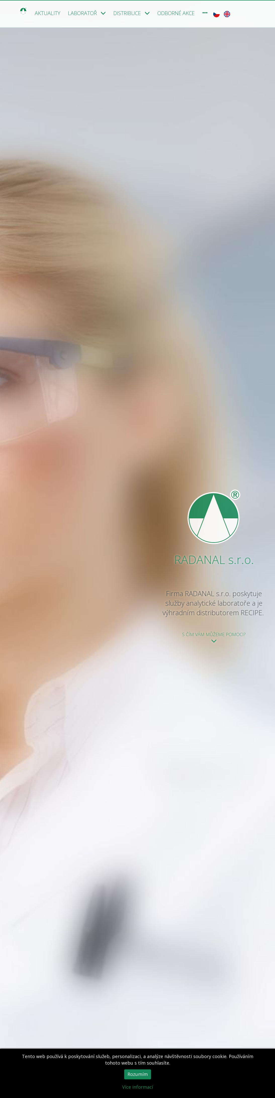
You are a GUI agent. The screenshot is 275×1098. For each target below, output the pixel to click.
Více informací (137, 1087)
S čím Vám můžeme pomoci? (229, 637)
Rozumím (137, 1074)
